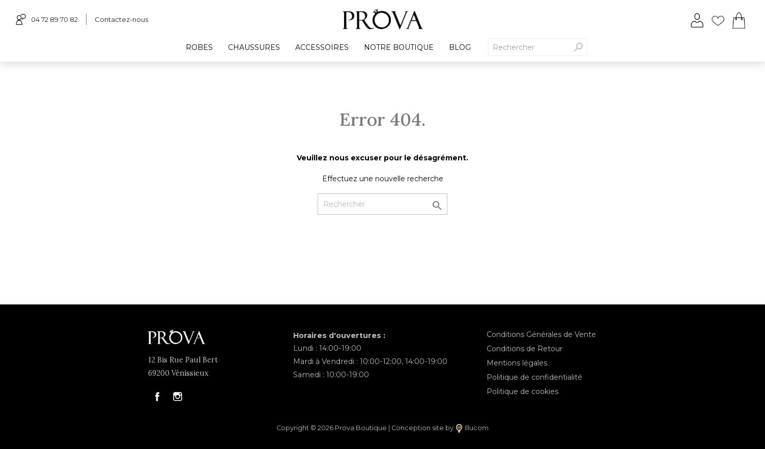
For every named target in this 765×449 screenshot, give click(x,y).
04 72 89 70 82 (47, 19)
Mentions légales (517, 363)
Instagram (177, 396)
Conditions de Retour (524, 348)
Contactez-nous (121, 19)
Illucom (472, 428)
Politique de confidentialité (534, 377)
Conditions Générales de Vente (541, 334)
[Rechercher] (382, 204)
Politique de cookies (522, 391)
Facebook (157, 396)
